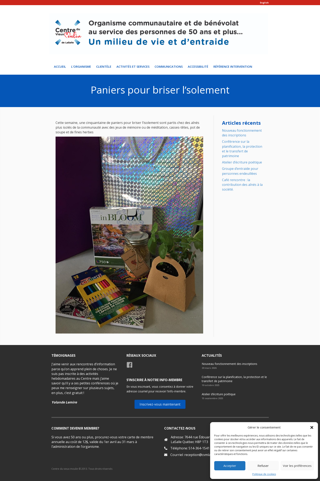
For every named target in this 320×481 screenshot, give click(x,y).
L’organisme (81, 67)
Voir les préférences (297, 466)
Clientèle (103, 67)
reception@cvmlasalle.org (204, 455)
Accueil (60, 67)
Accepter (229, 466)
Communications (169, 67)
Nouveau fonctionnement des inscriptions (242, 133)
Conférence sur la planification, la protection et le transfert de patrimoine (242, 148)
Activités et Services (132, 67)
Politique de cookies (264, 474)
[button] (312, 427)
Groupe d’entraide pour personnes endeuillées (240, 171)
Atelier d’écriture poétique (242, 162)
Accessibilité (198, 67)
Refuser (263, 466)
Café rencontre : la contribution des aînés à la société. (242, 185)
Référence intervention (232, 67)
